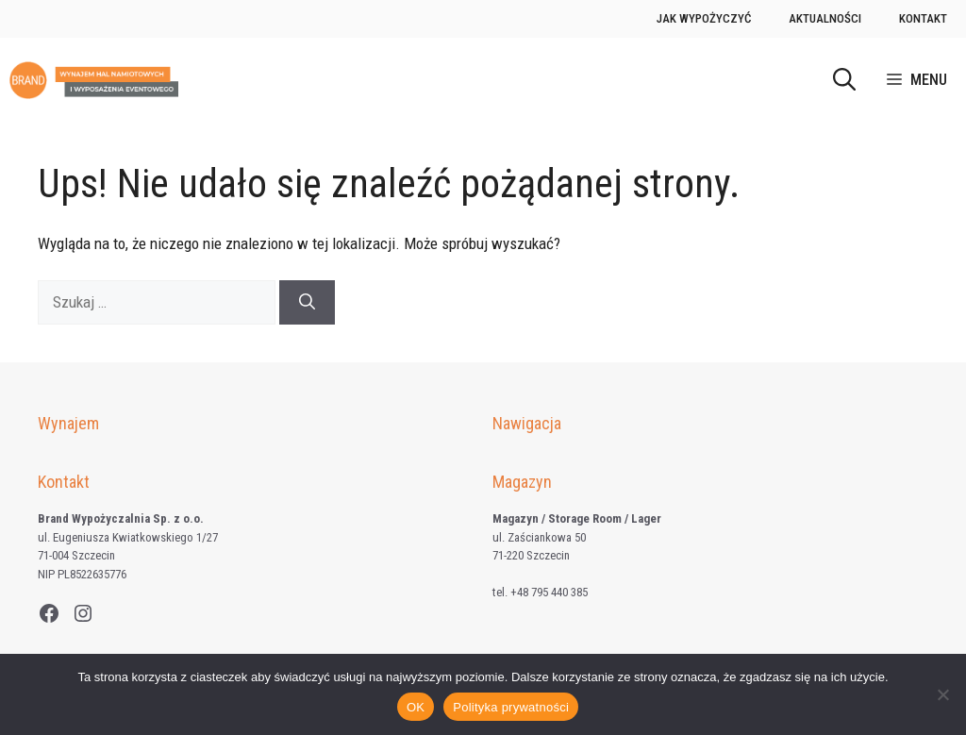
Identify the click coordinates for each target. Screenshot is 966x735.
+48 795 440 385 (549, 592)
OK (416, 707)
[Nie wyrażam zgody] (942, 694)
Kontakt (923, 18)
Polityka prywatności (511, 707)
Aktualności (825, 18)
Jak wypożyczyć (704, 18)
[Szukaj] (307, 303)
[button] (844, 80)
